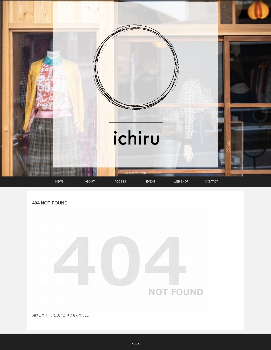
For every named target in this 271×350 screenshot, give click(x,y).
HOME (135, 343)
